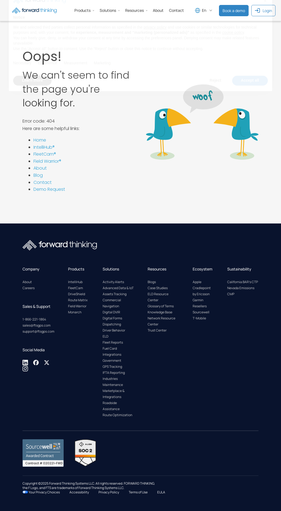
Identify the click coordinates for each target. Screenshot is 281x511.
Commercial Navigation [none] (112, 303)
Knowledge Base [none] (160, 312)
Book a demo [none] (234, 10)
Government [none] (112, 360)
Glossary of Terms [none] (161, 306)
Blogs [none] (152, 282)
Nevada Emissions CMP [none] (240, 291)
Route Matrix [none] (78, 300)
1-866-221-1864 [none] (34, 319)
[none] (26, 364)
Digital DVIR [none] (111, 312)
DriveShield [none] (76, 294)
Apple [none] (197, 282)
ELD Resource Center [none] (158, 297)
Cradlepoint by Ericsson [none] (202, 291)
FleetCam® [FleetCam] (44, 154)
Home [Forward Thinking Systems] (39, 140)
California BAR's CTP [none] (242, 282)
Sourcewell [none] (201, 312)
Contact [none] (176, 10)
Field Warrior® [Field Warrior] (47, 161)
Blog (38, 175)
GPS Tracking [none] (112, 366)
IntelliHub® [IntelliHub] (44, 147)
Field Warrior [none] (77, 306)
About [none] (158, 10)
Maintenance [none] (113, 384)
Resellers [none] (200, 306)
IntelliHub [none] (75, 282)
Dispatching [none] (112, 324)
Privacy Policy (109, 492)
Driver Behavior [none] (114, 330)
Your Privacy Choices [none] (41, 492)
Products (84, 10)
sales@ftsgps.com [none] (36, 325)
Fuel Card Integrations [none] (112, 351)
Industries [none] (110, 378)
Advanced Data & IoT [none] (118, 288)
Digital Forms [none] (112, 318)
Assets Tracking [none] (115, 294)
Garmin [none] (198, 300)
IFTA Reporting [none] (114, 372)
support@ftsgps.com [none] (38, 331)
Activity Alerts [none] (113, 282)
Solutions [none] (110, 10)
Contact (42, 182)
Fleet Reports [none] (113, 342)
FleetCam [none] (75, 288)
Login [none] (263, 10)
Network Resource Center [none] (161, 321)
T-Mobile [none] (199, 318)
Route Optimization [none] (117, 415)
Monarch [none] (75, 312)
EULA (161, 492)
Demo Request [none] (49, 189)
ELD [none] (105, 336)
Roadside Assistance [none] (111, 405)
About (40, 168)
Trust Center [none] (157, 330)
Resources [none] (136, 10)
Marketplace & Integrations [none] (114, 393)
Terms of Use (138, 492)
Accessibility (79, 492)
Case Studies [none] (158, 288)
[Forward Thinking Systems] (34, 10)
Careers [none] (29, 288)
